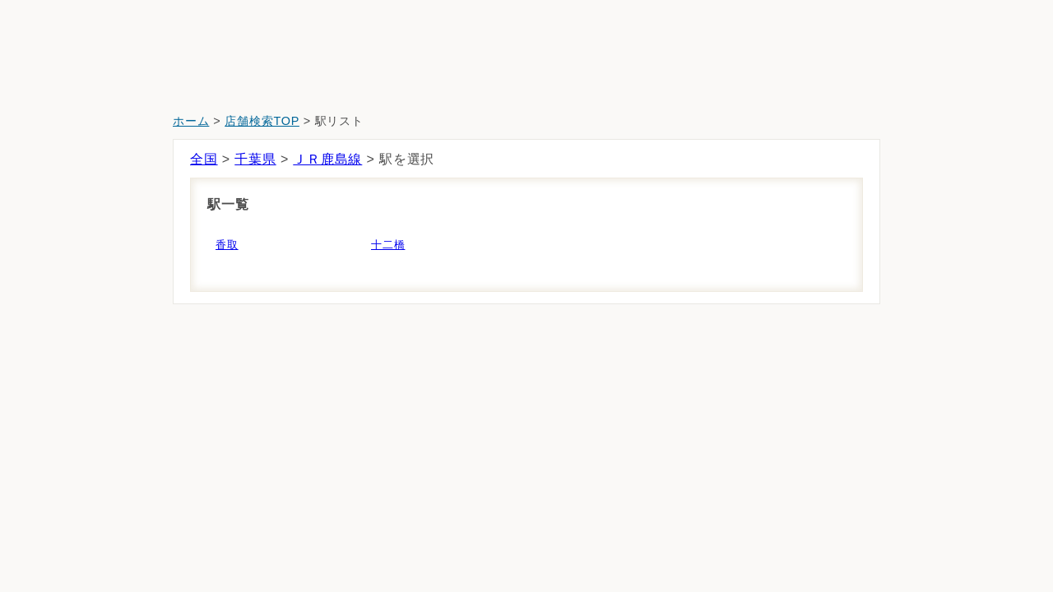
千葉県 (255, 159)
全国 (204, 159)
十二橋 (388, 244)
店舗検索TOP (262, 120)
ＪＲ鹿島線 (327, 159)
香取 (227, 244)
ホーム (191, 120)
